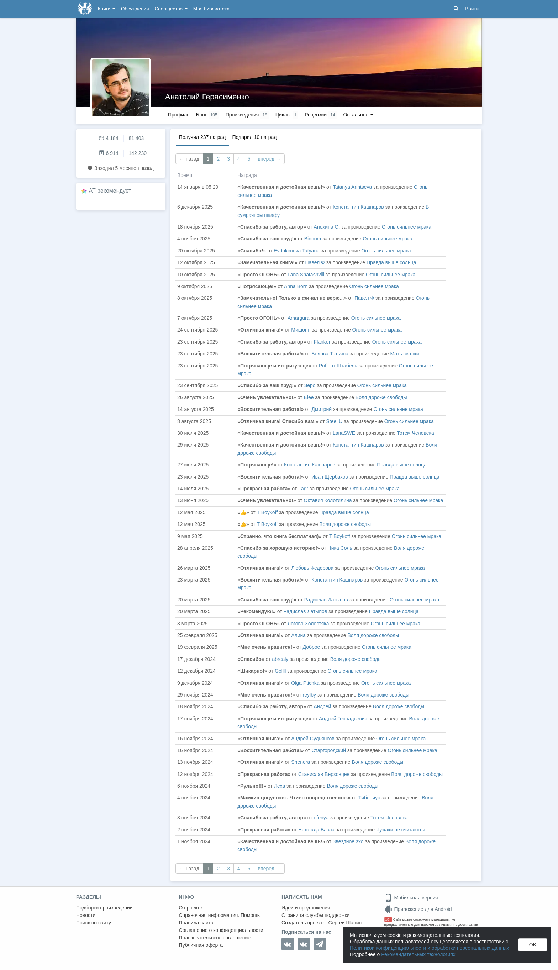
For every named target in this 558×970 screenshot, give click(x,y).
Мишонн (300, 330)
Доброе (312, 647)
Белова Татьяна (329, 353)
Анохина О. (327, 227)
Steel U (334, 421)
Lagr (303, 488)
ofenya (321, 817)
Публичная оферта (201, 945)
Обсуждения (135, 8)
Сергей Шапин (345, 922)
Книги (106, 8)
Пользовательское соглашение (215, 937)
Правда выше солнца (391, 262)
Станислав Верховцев (323, 774)
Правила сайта (196, 922)
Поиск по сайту (93, 922)
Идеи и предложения (305, 908)
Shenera (300, 762)
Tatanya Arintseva (352, 187)
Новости (85, 915)
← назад (189, 159)
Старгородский (328, 750)
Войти (472, 8)
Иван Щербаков (329, 477)
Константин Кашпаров (358, 207)
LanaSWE (344, 433)
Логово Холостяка (308, 623)
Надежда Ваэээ (316, 830)
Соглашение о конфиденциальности (221, 930)
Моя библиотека (211, 8)
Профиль (178, 115)
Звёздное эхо (348, 841)
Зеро (310, 385)
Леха (279, 786)
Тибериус (369, 797)
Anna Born (295, 286)
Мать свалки (404, 353)
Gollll (280, 671)
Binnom (313, 238)
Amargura (298, 318)
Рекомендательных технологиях (418, 954)
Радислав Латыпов (326, 600)
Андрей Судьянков (312, 738)
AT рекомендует (110, 191)
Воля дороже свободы (381, 397)
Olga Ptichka (305, 683)
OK (532, 945)
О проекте (190, 908)
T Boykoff (267, 512)
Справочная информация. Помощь (219, 915)
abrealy (280, 659)
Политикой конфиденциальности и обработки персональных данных (429, 948)
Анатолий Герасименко (207, 96)
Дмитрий (321, 409)
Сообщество (171, 8)
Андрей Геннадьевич (343, 718)
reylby (309, 695)
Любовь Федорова (312, 568)
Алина (298, 635)
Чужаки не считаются (400, 830)
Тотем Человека (415, 433)
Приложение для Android (418, 909)
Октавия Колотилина (328, 500)
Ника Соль (340, 548)
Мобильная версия (411, 898)
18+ (388, 919)
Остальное (358, 115)
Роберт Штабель (338, 366)
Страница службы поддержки (315, 915)
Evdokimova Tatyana (297, 251)
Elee (309, 397)
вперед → (269, 159)
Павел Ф (315, 262)
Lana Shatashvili (306, 274)
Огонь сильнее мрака (406, 227)
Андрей (322, 706)
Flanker (322, 342)
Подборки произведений (104, 908)
